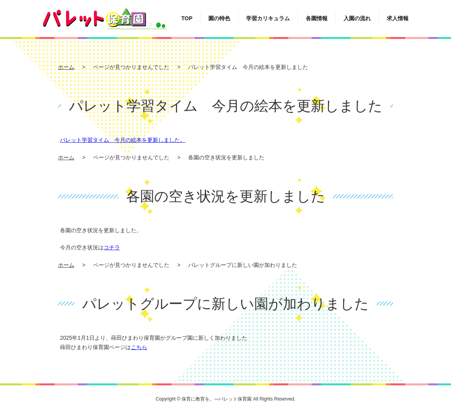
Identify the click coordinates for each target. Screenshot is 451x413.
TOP (186, 18)
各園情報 (317, 18)
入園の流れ (357, 18)
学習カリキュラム (268, 18)
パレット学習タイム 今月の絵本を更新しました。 (122, 140)
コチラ (112, 247)
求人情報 (398, 18)
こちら (139, 347)
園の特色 (219, 18)
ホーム (66, 67)
